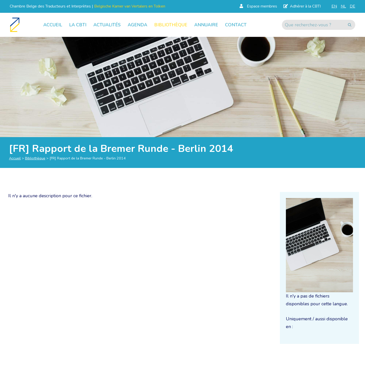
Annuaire (206, 25)
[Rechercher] (313, 25)
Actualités (107, 25)
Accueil (52, 25)
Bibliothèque (170, 25)
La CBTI (77, 25)
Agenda (137, 25)
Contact (236, 25)
